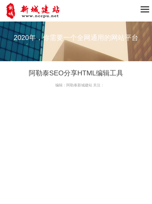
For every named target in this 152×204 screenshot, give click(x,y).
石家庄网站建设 (43, 11)
